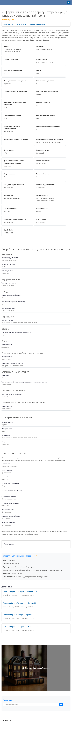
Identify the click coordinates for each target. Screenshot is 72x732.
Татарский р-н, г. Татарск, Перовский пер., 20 (22, 615)
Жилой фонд (21, 24)
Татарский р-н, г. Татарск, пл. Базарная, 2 (20, 627)
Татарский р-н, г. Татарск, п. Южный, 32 (19, 603)
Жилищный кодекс (9, 24)
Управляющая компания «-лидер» (20, 556)
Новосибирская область (36, 24)
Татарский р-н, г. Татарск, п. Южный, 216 (20, 591)
